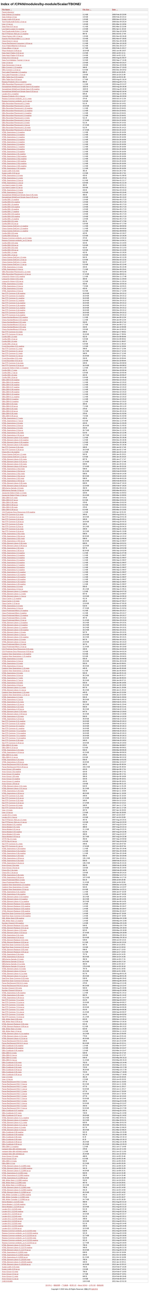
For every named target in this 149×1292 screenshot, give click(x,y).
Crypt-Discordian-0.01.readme (13, 346)
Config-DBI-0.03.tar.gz (10, 236)
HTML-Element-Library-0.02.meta (14, 464)
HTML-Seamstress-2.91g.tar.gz (13, 536)
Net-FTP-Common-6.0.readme (13, 726)
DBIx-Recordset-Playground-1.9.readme (16, 115)
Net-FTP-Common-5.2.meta (12, 353)
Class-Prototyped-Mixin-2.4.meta (14, 644)
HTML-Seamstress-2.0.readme (13, 135)
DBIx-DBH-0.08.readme (10, 389)
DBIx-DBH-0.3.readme (10, 399)
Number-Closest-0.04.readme (13, 923)
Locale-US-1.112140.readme (12, 1211)
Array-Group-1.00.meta (10, 776)
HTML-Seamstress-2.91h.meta (13, 538)
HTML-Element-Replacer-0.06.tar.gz (15, 1026)
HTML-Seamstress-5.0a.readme (14, 851)
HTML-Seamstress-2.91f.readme (14, 161)
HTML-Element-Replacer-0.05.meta (15, 949)
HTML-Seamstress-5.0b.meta (13, 875)
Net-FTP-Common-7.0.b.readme (14, 733)
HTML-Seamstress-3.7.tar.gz (12, 680)
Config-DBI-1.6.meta (9, 341)
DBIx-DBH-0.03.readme (10, 380)
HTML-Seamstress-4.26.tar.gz (13, 793)
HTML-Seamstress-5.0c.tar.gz (13, 937)
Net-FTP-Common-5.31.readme (13, 721)
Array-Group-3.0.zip (9, 1159)
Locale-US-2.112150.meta (11, 1223)
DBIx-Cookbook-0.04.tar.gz (12, 1070)
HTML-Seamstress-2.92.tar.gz (13, 550)
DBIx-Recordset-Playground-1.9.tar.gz (16, 125)
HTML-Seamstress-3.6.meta (12, 673)
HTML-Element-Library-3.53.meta (14, 930)
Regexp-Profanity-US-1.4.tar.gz (13, 96)
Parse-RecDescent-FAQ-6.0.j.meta (15, 1041)
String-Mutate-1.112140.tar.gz (13, 1207)
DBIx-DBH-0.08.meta (9, 502)
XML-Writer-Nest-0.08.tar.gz (12, 1021)
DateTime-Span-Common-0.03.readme (16, 916)
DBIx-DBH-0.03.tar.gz (10, 406)
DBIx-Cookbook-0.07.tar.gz (12, 1115)
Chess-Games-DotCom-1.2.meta (14, 454)
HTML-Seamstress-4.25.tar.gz (13, 762)
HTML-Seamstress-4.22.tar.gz (13, 709)
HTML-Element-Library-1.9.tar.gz (14, 635)
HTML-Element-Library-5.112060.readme (17, 1190)
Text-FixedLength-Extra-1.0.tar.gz (14, 22)
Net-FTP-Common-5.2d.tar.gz (13, 522)
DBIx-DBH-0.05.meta (9, 413)
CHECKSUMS (7, 1281)
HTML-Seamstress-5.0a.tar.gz (13, 863)
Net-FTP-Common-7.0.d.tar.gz (13, 1017)
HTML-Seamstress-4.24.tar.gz (13, 752)
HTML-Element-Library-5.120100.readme (17, 1262)
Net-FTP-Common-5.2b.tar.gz (13, 449)
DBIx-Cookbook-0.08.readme (12, 1132)
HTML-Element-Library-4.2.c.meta (14, 1122)
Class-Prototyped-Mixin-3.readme (14, 613)
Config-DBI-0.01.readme (11, 202)
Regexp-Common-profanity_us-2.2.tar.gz (17, 240)
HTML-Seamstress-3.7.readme (13, 565)
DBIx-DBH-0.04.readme (10, 382)
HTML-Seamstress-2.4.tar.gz (12, 269)
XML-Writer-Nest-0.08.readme (13, 918)
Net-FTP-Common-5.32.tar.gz (13, 803)
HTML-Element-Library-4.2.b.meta (14, 1036)
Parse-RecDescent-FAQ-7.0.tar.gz (14, 1084)
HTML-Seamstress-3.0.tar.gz (12, 589)
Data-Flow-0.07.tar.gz (10, 26)
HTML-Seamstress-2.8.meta (12, 423)
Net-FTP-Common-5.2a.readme (13, 303)
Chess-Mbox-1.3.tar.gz (10, 48)
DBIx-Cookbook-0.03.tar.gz (12, 1065)
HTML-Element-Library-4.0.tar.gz (14, 971)
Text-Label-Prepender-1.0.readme (14, 72)
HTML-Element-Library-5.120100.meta (16, 1259)
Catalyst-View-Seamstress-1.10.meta (15, 668)
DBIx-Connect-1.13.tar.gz (11, 70)
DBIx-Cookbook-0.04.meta (12, 1067)
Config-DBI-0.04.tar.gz (10, 245)
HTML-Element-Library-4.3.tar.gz (14, 1130)
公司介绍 (92, 1285)
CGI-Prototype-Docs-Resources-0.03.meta (17, 649)
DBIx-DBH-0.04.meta (9, 409)
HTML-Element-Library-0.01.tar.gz (14, 462)
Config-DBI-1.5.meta (9, 337)
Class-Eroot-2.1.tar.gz (10, 41)
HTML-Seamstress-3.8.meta (12, 683)
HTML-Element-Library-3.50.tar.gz (14, 714)
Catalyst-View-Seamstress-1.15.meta (15, 692)
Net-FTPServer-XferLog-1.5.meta (14, 820)
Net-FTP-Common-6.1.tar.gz (12, 846)
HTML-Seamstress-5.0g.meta (13, 954)
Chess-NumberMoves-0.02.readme (15, 317)
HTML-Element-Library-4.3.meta (14, 1127)
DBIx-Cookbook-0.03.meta (12, 1062)
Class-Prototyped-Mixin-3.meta (13, 880)
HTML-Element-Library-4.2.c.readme (15, 1118)
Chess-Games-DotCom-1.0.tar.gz (14, 260)
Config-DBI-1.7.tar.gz (9, 373)
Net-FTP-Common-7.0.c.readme (14, 735)
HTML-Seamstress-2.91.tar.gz (13, 435)
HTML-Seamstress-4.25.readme (14, 582)
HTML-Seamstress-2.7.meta (12, 418)
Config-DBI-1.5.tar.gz (9, 339)
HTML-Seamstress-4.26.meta (13, 791)
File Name (6, 9)
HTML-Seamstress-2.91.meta (13, 433)
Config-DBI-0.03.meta (10, 233)
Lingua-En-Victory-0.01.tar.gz (12, 281)
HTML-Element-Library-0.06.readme (15, 445)
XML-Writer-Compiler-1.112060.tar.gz (15, 1199)
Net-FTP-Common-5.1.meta (12, 349)
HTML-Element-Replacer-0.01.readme (16, 904)
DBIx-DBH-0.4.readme (10, 401)
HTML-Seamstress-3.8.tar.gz (12, 685)
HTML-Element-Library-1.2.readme (15, 591)
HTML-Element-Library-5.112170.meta (16, 1245)
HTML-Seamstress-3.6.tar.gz (12, 675)
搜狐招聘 (56, 1285)
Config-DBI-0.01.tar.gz (10, 224)
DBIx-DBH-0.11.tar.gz (10, 757)
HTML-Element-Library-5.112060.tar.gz (16, 1192)
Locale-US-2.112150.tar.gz (12, 1228)
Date (114, 9)
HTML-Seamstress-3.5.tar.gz (12, 666)
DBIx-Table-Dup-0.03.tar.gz (12, 79)
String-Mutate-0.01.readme (12, 824)
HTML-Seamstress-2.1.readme (13, 137)
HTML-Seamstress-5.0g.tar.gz (13, 957)
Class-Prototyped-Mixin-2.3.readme (15, 615)
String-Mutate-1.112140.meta (12, 1202)
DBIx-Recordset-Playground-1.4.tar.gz (16, 120)
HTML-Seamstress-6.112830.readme (15, 1255)
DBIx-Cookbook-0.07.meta (12, 1113)
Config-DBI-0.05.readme (11, 216)
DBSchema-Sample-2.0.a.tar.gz (13, 966)
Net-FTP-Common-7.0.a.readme (14, 731)
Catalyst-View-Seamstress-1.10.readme (16, 654)
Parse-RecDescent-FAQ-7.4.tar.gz (14, 1103)
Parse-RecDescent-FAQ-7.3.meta (14, 1096)
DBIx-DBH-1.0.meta (9, 1161)
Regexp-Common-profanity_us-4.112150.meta (19, 1238)
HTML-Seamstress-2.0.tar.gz (12, 180)
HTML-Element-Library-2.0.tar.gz (14, 642)
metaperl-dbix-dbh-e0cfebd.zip (13, 1154)
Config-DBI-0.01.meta (10, 221)
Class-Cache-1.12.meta (10, 601)
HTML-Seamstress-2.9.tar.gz (12, 430)
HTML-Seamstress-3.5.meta (12, 663)
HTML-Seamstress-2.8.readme (13, 149)
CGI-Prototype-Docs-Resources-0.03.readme (18, 512)
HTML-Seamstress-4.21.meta (13, 702)
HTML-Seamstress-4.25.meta (13, 760)
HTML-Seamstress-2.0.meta (12, 175)
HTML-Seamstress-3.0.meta (12, 586)
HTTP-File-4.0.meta (9, 839)
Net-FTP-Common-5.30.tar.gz (13, 743)
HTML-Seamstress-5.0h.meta (13, 995)
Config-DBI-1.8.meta (9, 375)
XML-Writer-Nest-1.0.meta (11, 1029)
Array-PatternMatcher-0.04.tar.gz (14, 46)
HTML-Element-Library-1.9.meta (14, 632)
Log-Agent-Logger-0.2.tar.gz (12, 187)
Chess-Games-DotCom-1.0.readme (15, 228)
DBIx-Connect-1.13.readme (12, 67)
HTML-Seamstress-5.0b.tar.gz (13, 877)
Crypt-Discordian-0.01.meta (12, 358)
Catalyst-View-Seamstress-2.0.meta (15, 887)
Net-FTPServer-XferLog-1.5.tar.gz (14, 822)
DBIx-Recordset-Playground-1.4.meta (16, 118)
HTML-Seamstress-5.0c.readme (14, 892)
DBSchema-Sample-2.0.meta (12, 959)
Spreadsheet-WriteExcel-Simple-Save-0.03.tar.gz (20, 91)
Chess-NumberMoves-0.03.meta (14, 327)
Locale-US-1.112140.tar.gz (12, 1214)
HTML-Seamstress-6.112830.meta (14, 1252)
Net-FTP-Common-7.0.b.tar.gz (13, 1007)
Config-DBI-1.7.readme (10, 211)
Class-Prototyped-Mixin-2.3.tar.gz (14, 620)
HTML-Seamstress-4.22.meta (13, 707)
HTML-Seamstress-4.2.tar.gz (12, 699)
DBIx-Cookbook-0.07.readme (12, 1110)
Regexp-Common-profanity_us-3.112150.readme (20, 1233)
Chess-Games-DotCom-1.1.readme (15, 231)
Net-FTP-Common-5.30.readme (13, 293)
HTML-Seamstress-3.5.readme (13, 560)
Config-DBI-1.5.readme (10, 199)
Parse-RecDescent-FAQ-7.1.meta (14, 1086)
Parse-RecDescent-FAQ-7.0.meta (14, 1082)
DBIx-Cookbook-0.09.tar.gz (12, 1144)
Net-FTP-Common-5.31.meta (12, 796)
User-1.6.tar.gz (7, 63)
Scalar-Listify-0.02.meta (10, 171)
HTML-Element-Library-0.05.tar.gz (14, 486)
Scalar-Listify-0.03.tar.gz (11, 1269)
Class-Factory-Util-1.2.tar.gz (12, 36)
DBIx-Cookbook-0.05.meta (12, 1072)
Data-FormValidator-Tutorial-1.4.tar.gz (16, 60)
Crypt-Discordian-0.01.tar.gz (12, 361)
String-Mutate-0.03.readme (12, 832)
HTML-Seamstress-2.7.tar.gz (12, 421)
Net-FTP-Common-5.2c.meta (12, 514)
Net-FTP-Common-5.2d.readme (13, 310)
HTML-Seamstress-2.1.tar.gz (12, 183)
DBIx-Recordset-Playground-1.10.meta (16, 127)
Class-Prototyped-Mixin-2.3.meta (14, 618)
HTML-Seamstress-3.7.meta (12, 678)
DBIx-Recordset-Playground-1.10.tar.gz (16, 130)
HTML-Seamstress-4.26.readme (14, 584)
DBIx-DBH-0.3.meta (9, 1053)
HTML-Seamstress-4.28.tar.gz (13, 858)
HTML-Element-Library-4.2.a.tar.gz (14, 976)
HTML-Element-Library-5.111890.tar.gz (16, 1171)
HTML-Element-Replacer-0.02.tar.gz (15, 942)
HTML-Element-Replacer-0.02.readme (16, 906)
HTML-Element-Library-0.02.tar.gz (14, 466)
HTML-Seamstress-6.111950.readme (15, 1175)
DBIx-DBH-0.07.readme (10, 387)
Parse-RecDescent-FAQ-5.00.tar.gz (15, 767)
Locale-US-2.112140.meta (11, 1216)
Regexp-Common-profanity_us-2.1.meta (16, 99)
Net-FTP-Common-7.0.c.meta (13, 1009)
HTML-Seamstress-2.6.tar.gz (12, 291)
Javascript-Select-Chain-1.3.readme (15, 368)
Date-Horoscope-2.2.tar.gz (11, 65)
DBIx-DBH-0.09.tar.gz (10, 510)
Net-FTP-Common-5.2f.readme (13, 312)
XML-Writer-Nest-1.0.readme (12, 921)
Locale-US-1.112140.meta (11, 1209)
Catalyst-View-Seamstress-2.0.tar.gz (15, 889)
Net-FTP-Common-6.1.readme (13, 728)
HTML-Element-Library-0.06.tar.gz (14, 546)
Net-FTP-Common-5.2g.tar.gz (13, 531)
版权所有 (94, 1289)
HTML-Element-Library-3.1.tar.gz (14, 690)
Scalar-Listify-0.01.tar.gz (11, 19)
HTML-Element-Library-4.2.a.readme (15, 901)
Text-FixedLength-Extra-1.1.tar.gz (14, 31)
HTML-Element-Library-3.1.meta (14, 687)
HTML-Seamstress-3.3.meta (12, 606)
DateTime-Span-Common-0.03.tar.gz (15, 981)
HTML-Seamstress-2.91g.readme (14, 163)
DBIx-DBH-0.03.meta (9, 404)
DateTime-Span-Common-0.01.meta (15, 945)
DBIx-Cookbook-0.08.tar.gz (12, 1142)
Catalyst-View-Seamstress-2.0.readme (16, 885)
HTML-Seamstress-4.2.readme (13, 570)
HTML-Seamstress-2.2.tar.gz (12, 192)
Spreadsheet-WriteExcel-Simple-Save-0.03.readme (21, 86)
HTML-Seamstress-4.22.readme (14, 575)
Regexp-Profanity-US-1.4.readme (14, 82)
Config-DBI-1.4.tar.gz (9, 255)
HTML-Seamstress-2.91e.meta (13, 474)
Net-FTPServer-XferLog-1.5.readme (15, 34)
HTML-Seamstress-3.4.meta (12, 659)
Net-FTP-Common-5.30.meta (12, 740)
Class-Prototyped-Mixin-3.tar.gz (13, 882)
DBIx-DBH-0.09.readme (10, 392)
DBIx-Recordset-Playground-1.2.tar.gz (16, 106)
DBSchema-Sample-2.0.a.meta (13, 964)
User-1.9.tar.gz (7, 1079)
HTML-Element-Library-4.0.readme (15, 899)
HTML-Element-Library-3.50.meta (14, 711)
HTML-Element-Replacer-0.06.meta (15, 1024)
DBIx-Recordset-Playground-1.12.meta (16, 272)
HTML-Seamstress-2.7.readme (13, 147)
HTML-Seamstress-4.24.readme (14, 579)
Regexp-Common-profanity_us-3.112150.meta (19, 1231)
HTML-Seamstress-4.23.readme (14, 577)
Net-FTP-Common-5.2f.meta (12, 524)
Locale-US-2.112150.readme (12, 1226)
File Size (86, 9)
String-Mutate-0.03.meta (11, 834)
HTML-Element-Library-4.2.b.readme (15, 1034)
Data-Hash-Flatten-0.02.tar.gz (13, 53)
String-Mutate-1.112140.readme (13, 1204)
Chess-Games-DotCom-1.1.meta (14, 262)
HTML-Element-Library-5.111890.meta (16, 1166)
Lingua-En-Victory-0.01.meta (12, 279)
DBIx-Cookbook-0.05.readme (12, 1050)
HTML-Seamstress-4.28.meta (13, 856)
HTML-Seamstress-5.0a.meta (13, 861)
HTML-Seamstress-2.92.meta (13, 548)
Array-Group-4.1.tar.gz (10, 1279)
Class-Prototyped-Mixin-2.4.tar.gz (14, 647)
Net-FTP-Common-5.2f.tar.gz (12, 526)
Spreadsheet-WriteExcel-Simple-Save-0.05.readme (21, 89)
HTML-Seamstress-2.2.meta (12, 190)
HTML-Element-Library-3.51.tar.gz (14, 788)
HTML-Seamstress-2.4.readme (13, 132)
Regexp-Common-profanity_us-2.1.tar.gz (17, 101)
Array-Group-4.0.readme (11, 779)
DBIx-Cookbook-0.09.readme (12, 1134)
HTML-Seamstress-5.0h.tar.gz (13, 998)
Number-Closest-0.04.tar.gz (12, 990)
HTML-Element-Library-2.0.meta (14, 639)
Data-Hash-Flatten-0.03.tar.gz (13, 55)
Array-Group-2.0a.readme (11, 772)
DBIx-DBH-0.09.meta (9, 507)
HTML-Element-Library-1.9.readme (15, 623)
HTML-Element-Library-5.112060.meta (16, 1187)
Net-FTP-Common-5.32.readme (13, 723)
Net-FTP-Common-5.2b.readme (13, 305)
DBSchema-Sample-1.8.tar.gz (13, 490)
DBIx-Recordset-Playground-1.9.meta (16, 123)
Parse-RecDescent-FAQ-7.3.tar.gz (14, 1098)
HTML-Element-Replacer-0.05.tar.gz (15, 952)
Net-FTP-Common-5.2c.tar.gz (13, 517)
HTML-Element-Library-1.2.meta (14, 594)
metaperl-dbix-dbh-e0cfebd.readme (15, 1151)
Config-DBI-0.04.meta (10, 243)
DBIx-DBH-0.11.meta (9, 755)
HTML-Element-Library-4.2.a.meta (14, 973)
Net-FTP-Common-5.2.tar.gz (12, 356)
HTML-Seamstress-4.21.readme (14, 572)
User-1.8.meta (7, 810)
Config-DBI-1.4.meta (9, 252)
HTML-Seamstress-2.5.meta (12, 284)
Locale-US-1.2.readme (10, 94)
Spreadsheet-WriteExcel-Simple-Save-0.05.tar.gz (20, 197)
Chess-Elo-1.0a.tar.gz (10, 873)
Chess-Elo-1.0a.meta (9, 870)
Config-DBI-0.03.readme (11, 207)
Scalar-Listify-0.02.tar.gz (11, 173)
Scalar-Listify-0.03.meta (10, 1267)
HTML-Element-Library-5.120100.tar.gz (16, 1264)
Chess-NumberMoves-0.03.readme (15, 320)
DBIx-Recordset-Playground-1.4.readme (16, 113)
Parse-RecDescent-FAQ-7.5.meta (14, 1106)
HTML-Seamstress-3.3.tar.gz (12, 608)
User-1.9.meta (7, 1077)
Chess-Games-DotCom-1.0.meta (14, 257)
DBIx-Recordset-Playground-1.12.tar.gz (16, 274)
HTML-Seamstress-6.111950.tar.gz (15, 1178)
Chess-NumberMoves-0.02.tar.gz (14, 324)
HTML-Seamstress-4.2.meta (12, 697)
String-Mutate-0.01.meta (11, 827)
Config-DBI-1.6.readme (10, 204)
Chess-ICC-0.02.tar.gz (10, 58)
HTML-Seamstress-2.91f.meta (13, 478)
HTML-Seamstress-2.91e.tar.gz (13, 476)
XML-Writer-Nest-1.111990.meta (14, 1183)
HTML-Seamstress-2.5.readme (13, 139)
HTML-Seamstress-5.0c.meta (13, 935)
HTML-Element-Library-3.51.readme (15, 637)
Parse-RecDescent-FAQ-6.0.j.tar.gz (15, 1043)
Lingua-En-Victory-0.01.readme (13, 276)
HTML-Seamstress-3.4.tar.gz (12, 661)
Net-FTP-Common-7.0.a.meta (13, 1000)
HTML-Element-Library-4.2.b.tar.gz (14, 1038)
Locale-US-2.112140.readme (12, 1219)
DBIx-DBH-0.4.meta (9, 1058)
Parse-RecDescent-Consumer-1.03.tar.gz (17, 43)
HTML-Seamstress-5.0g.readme (14, 894)
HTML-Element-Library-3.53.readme (15, 897)
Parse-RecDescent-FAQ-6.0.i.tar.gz (15, 986)
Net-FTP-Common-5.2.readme (13, 300)
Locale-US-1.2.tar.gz (9, 817)
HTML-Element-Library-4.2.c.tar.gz (14, 1125)
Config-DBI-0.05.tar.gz (10, 250)
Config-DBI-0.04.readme (11, 214)
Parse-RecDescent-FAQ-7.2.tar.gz (14, 1094)
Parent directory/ (8, 12)
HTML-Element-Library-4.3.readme (15, 1120)
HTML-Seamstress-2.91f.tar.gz (13, 481)
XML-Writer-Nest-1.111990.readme (15, 1180)
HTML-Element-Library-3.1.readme (15, 627)
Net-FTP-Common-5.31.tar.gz (13, 798)
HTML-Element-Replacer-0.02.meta (15, 940)
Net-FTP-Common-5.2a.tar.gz (13, 365)
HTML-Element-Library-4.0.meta (14, 969)
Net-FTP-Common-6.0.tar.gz (12, 808)
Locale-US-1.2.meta (9, 815)
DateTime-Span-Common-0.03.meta (15, 978)
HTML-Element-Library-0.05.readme (15, 442)
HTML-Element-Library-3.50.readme (15, 630)
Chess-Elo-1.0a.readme (10, 452)
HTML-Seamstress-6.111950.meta (14, 1173)
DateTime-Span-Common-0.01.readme (16, 913)
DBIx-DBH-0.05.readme (10, 385)
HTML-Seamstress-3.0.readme (13, 553)
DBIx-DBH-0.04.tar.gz (10, 411)
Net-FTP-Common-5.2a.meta (12, 363)
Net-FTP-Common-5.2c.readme (13, 308)
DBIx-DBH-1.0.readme (10, 1147)
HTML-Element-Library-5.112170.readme (17, 1247)
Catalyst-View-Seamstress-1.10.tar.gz (16, 671)
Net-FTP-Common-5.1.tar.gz (12, 351)
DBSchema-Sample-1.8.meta (12, 488)
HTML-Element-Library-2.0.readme (15, 625)
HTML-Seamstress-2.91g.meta (13, 534)
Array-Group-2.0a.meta (10, 865)
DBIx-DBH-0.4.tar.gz (9, 1060)
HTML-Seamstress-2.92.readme (14, 168)
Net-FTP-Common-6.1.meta (12, 844)
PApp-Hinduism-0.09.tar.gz (12, 51)
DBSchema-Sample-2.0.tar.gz (13, 961)
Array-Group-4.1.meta (10, 1276)
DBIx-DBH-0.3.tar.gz (9, 1055)
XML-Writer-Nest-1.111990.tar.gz (14, 1185)
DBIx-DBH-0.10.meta (9, 745)
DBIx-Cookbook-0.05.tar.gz (12, 1074)
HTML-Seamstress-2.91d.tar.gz (13, 471)
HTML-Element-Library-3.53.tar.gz (14, 933)
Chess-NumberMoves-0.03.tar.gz (14, 329)
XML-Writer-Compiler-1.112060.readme (16, 1195)
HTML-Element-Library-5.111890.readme (17, 1168)
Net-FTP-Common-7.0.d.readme (14, 738)
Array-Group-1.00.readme (11, 769)
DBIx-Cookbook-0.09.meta (12, 1139)
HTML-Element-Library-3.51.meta (14, 786)
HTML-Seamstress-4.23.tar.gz (13, 719)
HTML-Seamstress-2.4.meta (12, 267)
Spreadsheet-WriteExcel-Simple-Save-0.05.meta (20, 195)
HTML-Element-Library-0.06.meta (14, 543)
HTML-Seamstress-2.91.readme (14, 154)
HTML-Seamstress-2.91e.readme (14, 159)
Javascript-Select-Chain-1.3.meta (14, 493)
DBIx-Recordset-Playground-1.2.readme (16, 84)
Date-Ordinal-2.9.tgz (9, 17)
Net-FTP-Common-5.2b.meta (12, 447)
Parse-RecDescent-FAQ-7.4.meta (14, 1101)
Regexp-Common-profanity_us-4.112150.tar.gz (19, 1243)
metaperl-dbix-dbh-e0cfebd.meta (14, 1149)
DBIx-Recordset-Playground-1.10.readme (17, 108)
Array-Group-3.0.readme (11, 774)
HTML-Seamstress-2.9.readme (13, 151)
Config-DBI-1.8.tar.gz (9, 377)
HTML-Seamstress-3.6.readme (13, 562)
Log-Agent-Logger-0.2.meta (12, 185)
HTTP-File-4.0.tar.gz (9, 841)
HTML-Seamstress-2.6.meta (12, 288)
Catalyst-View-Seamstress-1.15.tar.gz (16, 695)
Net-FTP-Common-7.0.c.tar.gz (13, 1012)
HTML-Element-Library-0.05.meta (14, 483)
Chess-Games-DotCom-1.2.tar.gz (14, 457)
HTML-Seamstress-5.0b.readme (14, 853)
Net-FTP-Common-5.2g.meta (12, 529)
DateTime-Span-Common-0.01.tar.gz (15, 947)
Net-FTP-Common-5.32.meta (12, 800)
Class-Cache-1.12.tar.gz (11, 603)
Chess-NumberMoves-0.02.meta (14, 322)
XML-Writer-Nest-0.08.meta (12, 1019)
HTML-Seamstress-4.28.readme (14, 848)
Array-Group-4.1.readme (11, 781)
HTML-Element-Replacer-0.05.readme (16, 909)
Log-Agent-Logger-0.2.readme (13, 29)
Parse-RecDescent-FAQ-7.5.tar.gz (14, 1108)
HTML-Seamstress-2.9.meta (12, 428)
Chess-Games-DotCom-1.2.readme (15, 226)
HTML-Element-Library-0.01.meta (14, 459)
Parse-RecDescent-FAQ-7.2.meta (14, 1091)
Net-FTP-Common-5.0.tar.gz (12, 334)
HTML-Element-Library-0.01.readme (15, 437)
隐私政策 (100, 1285)
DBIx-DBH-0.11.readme (10, 397)
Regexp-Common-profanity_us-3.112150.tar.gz (19, 1235)
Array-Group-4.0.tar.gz (10, 1274)
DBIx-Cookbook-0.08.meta (12, 1137)
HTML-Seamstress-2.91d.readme (14, 156)
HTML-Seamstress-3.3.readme (13, 555)
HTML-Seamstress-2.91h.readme (14, 166)
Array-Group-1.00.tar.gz (10, 784)
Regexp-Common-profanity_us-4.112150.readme (20, 1240)
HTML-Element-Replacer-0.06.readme (16, 911)
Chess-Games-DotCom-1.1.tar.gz (14, 264)
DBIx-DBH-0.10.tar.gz (10, 748)
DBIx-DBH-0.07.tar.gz (10, 500)
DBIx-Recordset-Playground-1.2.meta (16, 103)
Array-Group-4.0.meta (10, 1272)
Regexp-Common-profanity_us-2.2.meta (16, 238)
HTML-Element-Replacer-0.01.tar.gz (15, 928)
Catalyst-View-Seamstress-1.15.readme (16, 656)
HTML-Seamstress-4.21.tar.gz (13, 704)
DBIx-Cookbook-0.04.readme (12, 1048)
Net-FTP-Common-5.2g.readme (13, 315)
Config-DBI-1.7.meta (9, 370)
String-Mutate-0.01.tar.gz (11, 829)
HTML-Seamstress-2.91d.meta (13, 469)
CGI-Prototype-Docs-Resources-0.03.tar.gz (18, 651)
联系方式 (73, 1285)
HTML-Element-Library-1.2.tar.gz (14, 596)
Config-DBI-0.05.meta (10, 248)
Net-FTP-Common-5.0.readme (13, 296)
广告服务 (65, 1285)
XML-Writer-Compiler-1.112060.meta (15, 1197)
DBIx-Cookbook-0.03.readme (12, 1046)
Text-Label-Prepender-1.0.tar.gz (13, 75)
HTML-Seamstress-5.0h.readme (14, 993)
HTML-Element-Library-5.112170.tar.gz (16, 1250)
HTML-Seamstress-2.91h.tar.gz (13, 541)
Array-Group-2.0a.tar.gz (10, 868)
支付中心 (48, 1285)
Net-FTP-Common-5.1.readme (13, 298)
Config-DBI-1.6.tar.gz (9, 344)
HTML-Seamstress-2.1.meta (12, 178)
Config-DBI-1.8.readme (10, 209)
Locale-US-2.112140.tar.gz (12, 1221)
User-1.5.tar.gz (7, 24)
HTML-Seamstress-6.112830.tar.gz (15, 1257)
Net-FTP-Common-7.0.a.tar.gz (13, 1002)
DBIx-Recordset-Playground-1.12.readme (17, 111)
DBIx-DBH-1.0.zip (8, 1163)
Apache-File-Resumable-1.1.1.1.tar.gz (16, 38)
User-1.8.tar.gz (7, 812)
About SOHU (82, 1285)
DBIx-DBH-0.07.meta (9, 498)
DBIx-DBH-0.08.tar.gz (10, 505)
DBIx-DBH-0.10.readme (10, 394)
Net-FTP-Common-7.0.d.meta (13, 1014)
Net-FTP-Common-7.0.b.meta (13, 1005)
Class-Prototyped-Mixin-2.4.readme (15, 610)
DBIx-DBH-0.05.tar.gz (10, 416)
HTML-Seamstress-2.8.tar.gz (12, 425)
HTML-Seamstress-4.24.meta (13, 750)
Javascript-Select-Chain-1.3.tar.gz (14, 495)
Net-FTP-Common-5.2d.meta (12, 519)
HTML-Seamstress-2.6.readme (13, 144)
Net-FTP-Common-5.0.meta (12, 332)
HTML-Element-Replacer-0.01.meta (15, 925)
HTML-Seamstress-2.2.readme (13, 142)
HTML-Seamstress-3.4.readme (13, 558)
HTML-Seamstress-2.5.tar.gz (12, 286)
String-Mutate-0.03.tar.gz (11, 836)
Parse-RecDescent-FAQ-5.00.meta (15, 764)
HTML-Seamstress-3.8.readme (13, 567)
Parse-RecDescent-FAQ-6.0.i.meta (15, 983)
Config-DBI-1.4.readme (10, 219)
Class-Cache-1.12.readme (11, 598)
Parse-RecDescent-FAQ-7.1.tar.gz (14, 1089)
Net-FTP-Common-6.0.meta (12, 805)
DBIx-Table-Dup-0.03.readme (12, 77)
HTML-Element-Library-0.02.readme (15, 440)
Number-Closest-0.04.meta (12, 988)
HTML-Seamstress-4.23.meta (13, 716)
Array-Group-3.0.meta (10, 1156)
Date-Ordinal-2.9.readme (11, 14)
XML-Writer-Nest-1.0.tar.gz (12, 1031)
